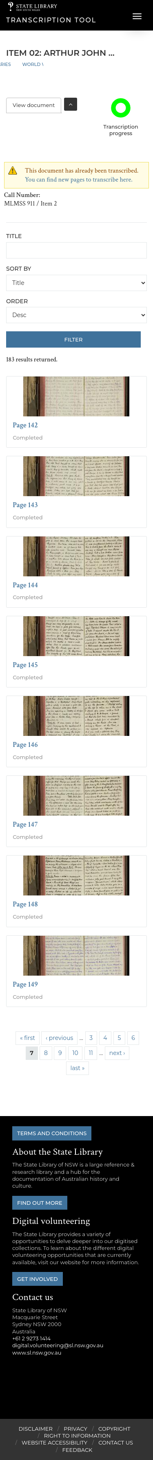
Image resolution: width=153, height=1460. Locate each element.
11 (91, 1053)
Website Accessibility (54, 1442)
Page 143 (25, 505)
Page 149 (25, 984)
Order (17, 301)
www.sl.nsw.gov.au (36, 1352)
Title (14, 236)
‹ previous (59, 1038)
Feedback (77, 1450)
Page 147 (25, 824)
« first (27, 1038)
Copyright (114, 1428)
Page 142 (25, 425)
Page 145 (25, 665)
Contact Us (115, 1442)
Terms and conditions (51, 1133)
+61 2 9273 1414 (31, 1338)
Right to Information (77, 1435)
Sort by (18, 268)
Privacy (75, 1428)
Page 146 (25, 744)
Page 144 (25, 585)
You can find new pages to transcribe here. (79, 179)
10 (75, 1053)
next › (117, 1053)
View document (37, 105)
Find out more (39, 1203)
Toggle (70, 104)
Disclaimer (36, 1428)
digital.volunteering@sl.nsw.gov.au (58, 1345)
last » (77, 1068)
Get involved (37, 1279)
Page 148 (25, 904)
